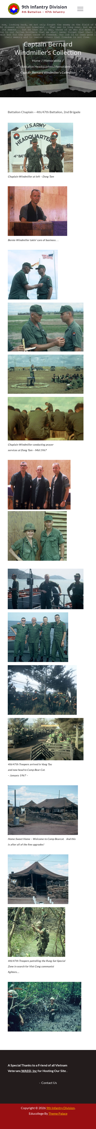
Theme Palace (57, 1113)
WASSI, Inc (29, 1071)
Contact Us (49, 1083)
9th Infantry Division (44, 7)
